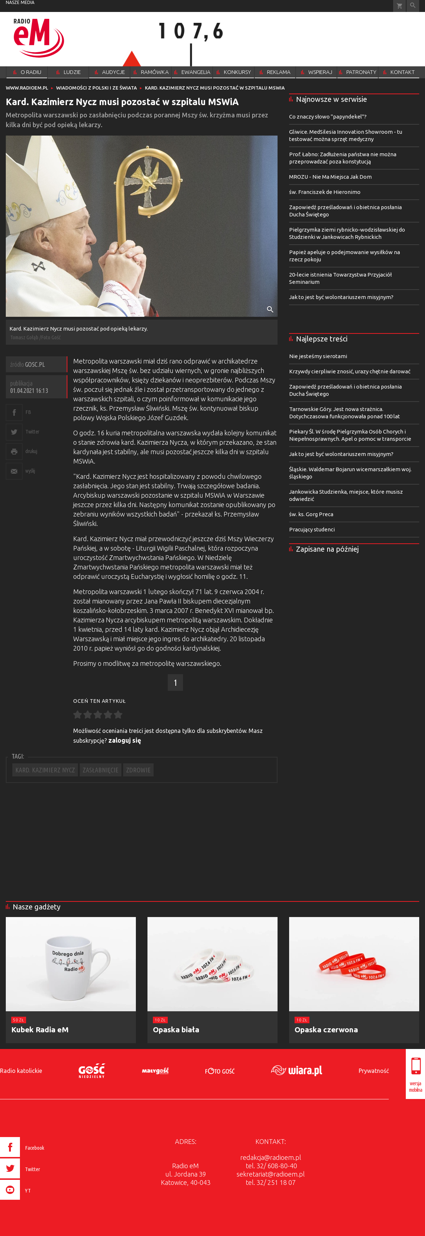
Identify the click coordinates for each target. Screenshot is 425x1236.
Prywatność (374, 1070)
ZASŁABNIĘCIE (100, 769)
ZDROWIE (138, 769)
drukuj (31, 451)
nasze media (20, 2)
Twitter (32, 431)
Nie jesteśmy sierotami (318, 356)
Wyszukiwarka (413, 6)
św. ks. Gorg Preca (311, 514)
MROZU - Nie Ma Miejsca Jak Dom (330, 177)
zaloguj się (124, 740)
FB (28, 412)
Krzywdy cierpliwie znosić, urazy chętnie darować (350, 371)
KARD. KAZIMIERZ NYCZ (45, 769)
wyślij (30, 471)
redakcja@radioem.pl (270, 1157)
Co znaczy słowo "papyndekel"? (328, 116)
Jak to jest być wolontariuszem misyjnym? (341, 297)
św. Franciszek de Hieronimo (325, 192)
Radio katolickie (21, 1070)
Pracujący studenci (312, 529)
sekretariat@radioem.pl (271, 1174)
